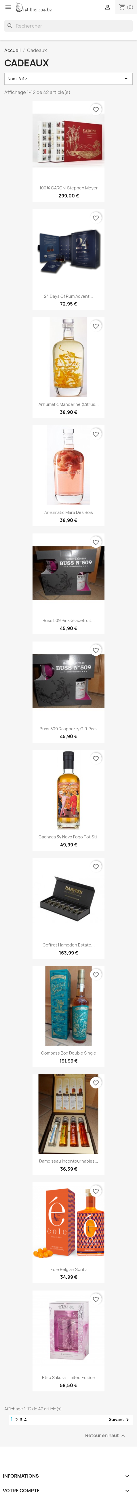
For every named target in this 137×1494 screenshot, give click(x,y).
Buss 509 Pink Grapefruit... (69, 620)
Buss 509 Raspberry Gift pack (69, 728)
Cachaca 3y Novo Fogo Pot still (68, 837)
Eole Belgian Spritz (68, 1269)
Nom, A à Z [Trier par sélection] (68, 78)
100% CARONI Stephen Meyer (68, 188)
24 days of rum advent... (68, 296)
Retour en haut (106, 1435)
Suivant (120, 1419)
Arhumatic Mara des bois (68, 512)
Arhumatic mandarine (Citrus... (69, 404)
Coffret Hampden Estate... (69, 945)
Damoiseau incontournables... (68, 1161)
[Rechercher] (68, 26)
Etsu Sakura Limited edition (68, 1377)
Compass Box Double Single (68, 1053)
